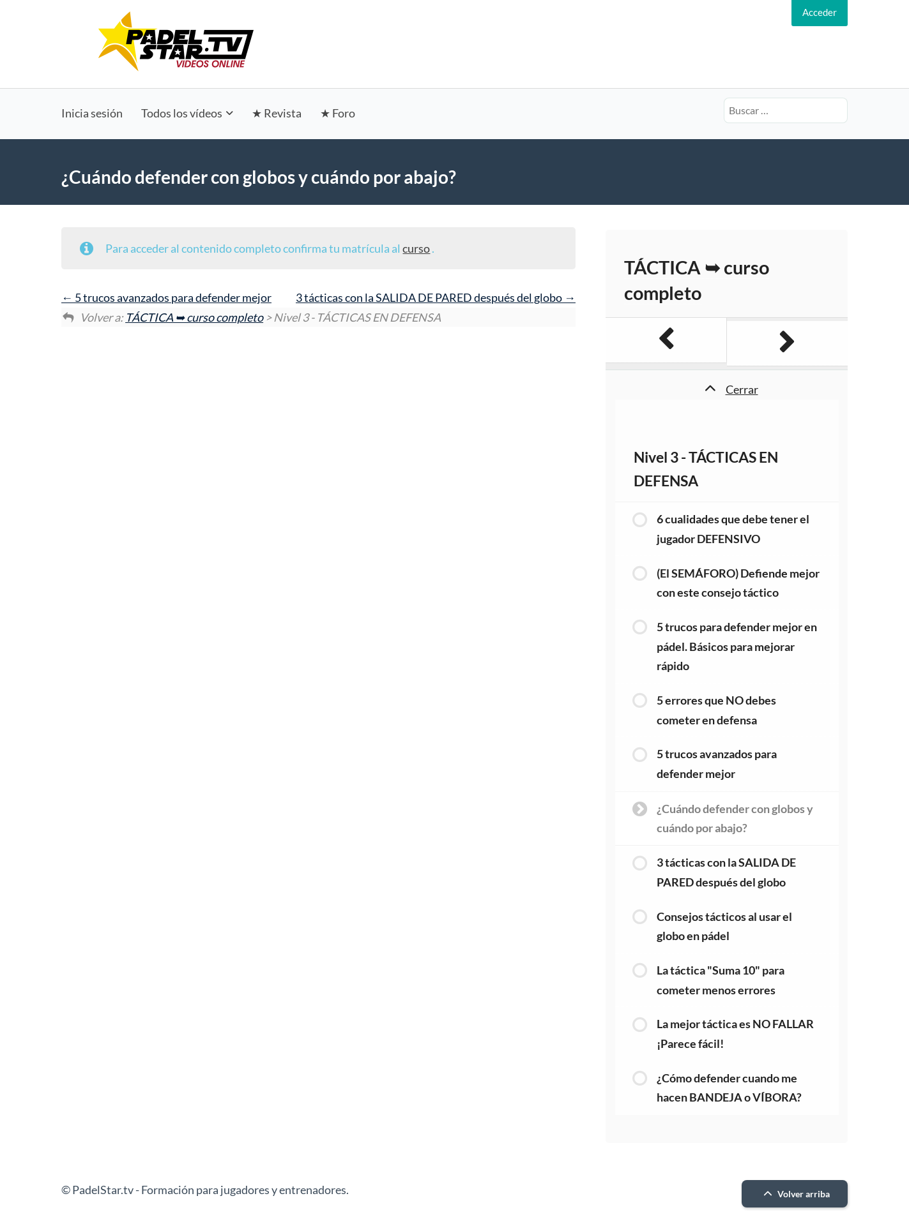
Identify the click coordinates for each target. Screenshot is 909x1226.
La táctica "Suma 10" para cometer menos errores (720, 980)
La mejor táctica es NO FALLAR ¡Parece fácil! (735, 1033)
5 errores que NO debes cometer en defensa (716, 710)
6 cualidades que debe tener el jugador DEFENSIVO (733, 529)
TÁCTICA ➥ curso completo (194, 317)
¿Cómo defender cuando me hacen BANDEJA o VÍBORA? (729, 1088)
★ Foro (337, 113)
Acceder (819, 12)
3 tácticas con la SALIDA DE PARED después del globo (436, 297)
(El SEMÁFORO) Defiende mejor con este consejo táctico (738, 583)
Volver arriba (795, 1193)
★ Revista (277, 113)
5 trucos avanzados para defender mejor (166, 297)
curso (416, 248)
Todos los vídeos (181, 113)
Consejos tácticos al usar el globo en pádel (724, 926)
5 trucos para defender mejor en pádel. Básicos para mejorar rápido (737, 646)
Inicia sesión (92, 113)
